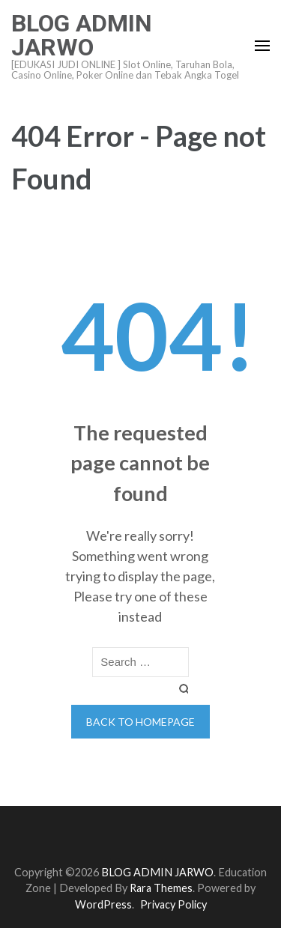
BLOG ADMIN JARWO (81, 35)
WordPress (103, 904)
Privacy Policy (173, 904)
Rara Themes (161, 888)
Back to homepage (140, 721)
